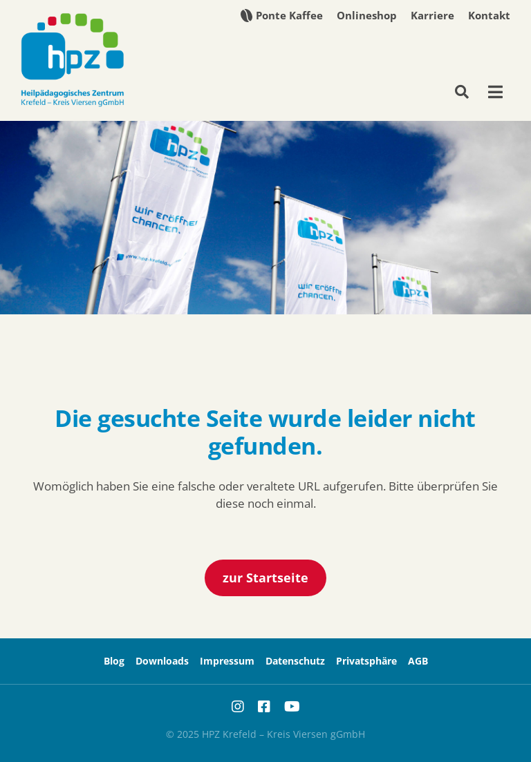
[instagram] (238, 707)
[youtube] (292, 707)
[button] (366, 661)
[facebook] (264, 707)
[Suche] (467, 92)
